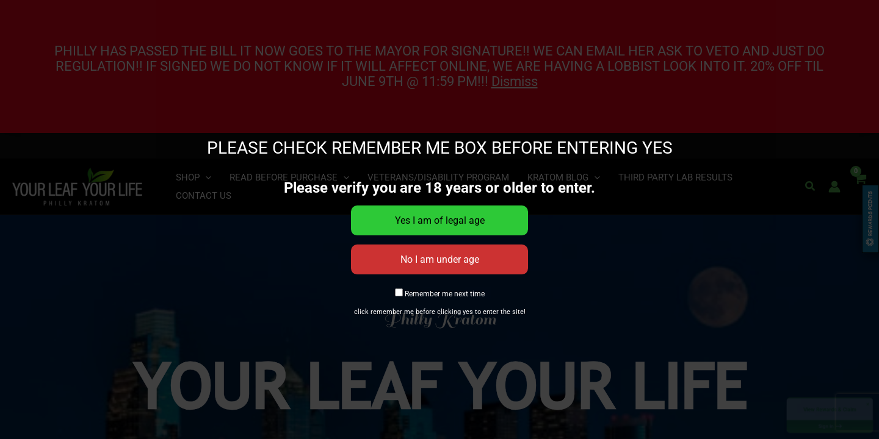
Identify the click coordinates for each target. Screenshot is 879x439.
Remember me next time (440, 294)
